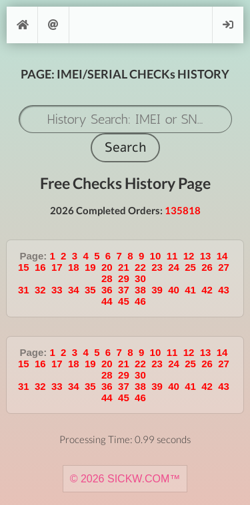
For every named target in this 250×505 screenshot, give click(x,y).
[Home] (22, 25)
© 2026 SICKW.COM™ (125, 478)
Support (53, 25)
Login (228, 25)
